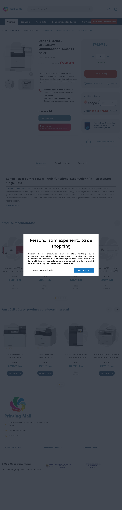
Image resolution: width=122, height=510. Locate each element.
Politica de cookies (65, 263)
